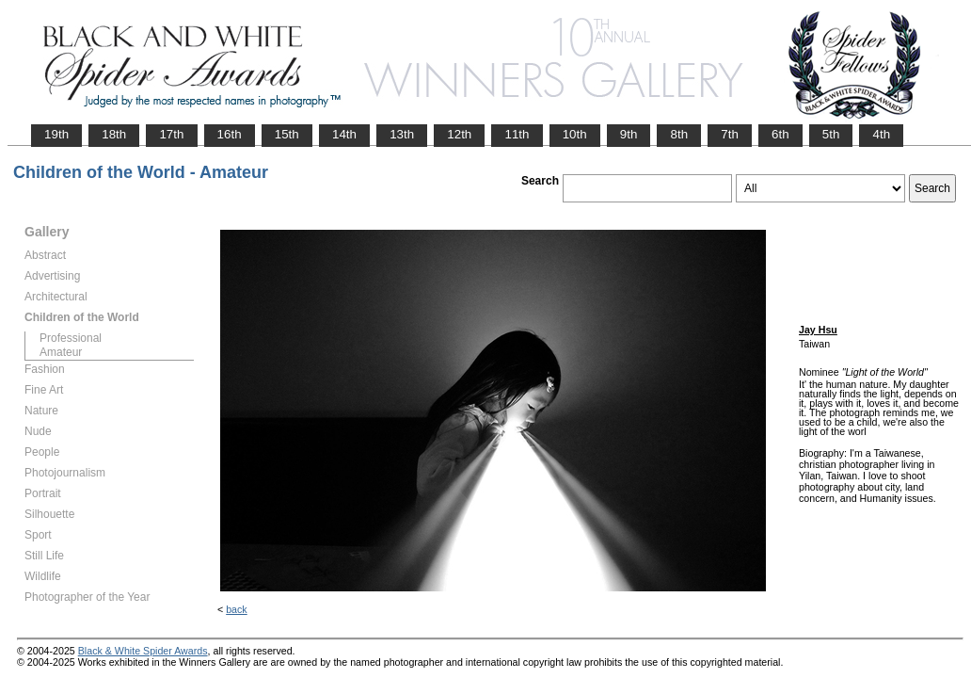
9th (629, 134)
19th (56, 134)
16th (229, 134)
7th (729, 134)
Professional (71, 338)
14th (344, 134)
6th (780, 134)
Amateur (61, 352)
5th (831, 134)
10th (574, 134)
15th (287, 134)
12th (459, 134)
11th (516, 134)
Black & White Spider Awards (143, 650)
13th (401, 134)
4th (881, 134)
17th (171, 134)
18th (113, 134)
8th (679, 134)
